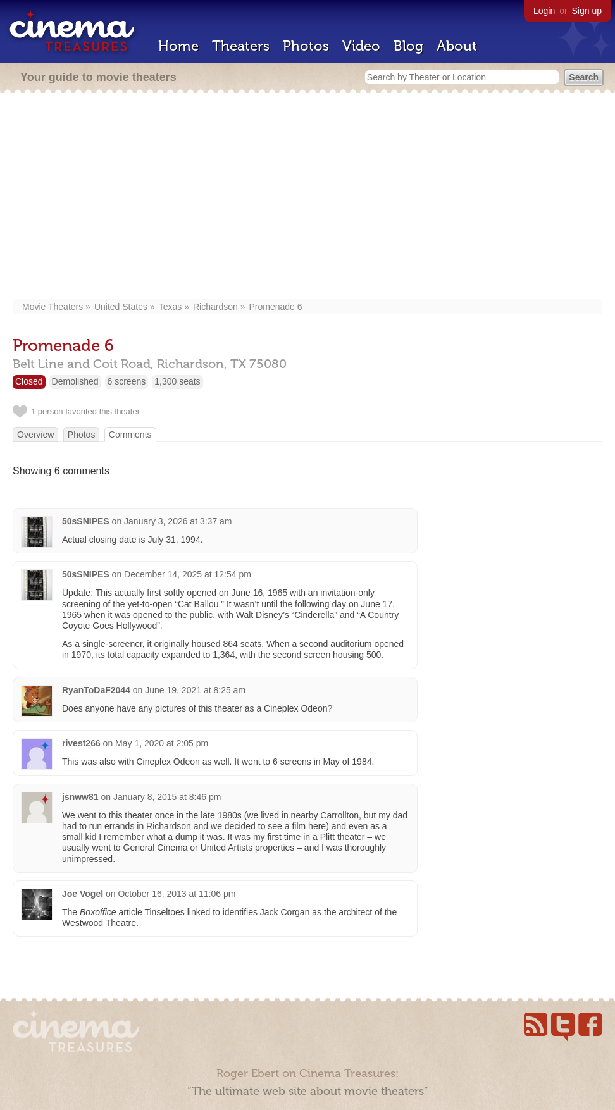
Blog (408, 45)
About (457, 45)
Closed (29, 381)
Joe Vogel (82, 894)
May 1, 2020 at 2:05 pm (161, 743)
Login (544, 11)
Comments (130, 434)
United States (120, 307)
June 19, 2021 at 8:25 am (195, 690)
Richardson (215, 307)
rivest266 (81, 743)
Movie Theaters (52, 307)
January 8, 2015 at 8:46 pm (167, 797)
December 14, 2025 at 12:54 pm (187, 574)
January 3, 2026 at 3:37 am (178, 521)
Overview (35, 434)
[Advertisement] (307, 197)
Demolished (75, 381)
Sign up (587, 11)
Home (178, 45)
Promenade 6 (275, 307)
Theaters (241, 45)
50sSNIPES (85, 521)
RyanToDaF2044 (96, 690)
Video (361, 45)
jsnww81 (80, 797)
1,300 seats (177, 381)
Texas (170, 307)
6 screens (127, 381)
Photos (306, 45)
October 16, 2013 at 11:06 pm (176, 894)
